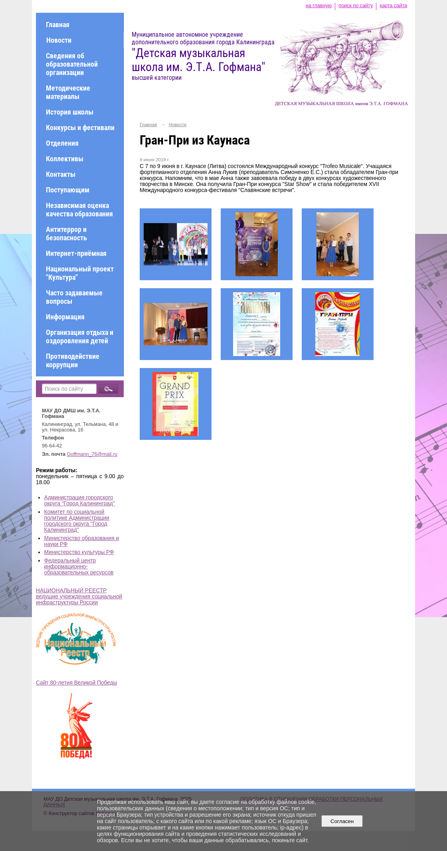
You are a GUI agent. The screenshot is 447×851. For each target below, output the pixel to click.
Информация (65, 317)
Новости (58, 40)
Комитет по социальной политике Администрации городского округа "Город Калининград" (76, 521)
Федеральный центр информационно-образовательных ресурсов (79, 567)
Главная (57, 24)
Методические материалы (68, 92)
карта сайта (393, 5)
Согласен (342, 821)
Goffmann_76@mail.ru (92, 454)
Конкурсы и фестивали (80, 127)
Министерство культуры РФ (79, 552)
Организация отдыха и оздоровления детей (79, 336)
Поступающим (67, 190)
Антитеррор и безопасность (66, 233)
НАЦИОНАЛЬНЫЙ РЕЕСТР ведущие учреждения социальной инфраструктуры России (79, 597)
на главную (319, 5)
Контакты (60, 174)
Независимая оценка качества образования (79, 209)
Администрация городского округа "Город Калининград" (79, 501)
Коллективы (64, 158)
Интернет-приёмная (76, 253)
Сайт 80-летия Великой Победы (76, 683)
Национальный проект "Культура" (80, 273)
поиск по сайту (355, 5)
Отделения (62, 143)
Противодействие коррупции (72, 360)
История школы (69, 112)
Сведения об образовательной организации (72, 64)
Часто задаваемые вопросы (74, 297)
